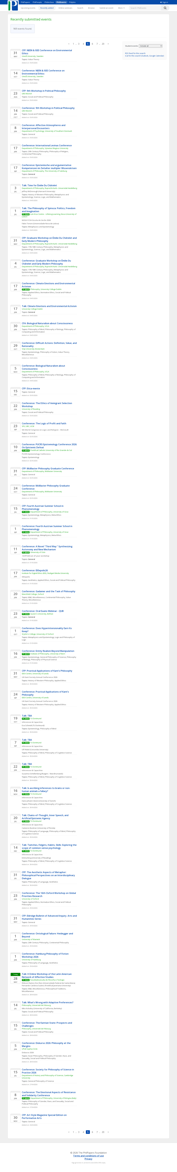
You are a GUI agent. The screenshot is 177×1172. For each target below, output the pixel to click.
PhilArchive (49, 2)
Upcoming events (28, 8)
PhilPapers (25, 2)
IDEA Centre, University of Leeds (35, 673)
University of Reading (31, 409)
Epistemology (33, 352)
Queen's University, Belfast (41, 614)
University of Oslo (37, 552)
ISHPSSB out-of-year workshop (35, 556)
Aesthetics (32, 580)
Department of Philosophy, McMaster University (42, 471)
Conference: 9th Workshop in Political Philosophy (48, 108)
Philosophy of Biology (54, 329)
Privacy (88, 1158)
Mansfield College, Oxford (33, 594)
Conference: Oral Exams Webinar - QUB (43, 611)
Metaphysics (45, 515)
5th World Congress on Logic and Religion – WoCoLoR (45, 430)
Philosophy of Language (38, 831)
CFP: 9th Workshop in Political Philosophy (44, 90)
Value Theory (33, 59)
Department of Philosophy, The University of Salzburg (44, 171)
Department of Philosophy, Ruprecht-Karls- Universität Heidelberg (49, 188)
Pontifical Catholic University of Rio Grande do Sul (51, 450)
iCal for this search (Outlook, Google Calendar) (144, 55)
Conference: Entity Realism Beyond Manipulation (48, 650)
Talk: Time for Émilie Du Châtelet (39, 185)
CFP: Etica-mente (31, 388)
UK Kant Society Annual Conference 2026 (39, 677)
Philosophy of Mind (36, 329)
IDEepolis (26, 577)
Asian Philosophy (35, 1056)
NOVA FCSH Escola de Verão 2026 (36, 220)
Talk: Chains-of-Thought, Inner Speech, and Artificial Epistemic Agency (45, 817)
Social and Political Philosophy (40, 97)
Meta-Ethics (56, 515)
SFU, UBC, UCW (28, 426)
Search (80, 8)
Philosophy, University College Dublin (46, 289)
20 (103, 43)
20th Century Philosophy (38, 151)
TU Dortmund (35, 718)
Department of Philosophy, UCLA (35, 326)
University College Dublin (32, 309)
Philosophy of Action (48, 352)
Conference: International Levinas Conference (47, 145)
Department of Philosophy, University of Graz (49, 512)
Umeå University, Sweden (32, 56)
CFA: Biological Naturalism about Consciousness (47, 323)
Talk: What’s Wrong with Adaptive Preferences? (47, 1002)
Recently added (47, 8)
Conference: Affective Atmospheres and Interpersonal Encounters (44, 127)
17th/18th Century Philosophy (40, 247)
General (31, 134)
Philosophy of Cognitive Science (58, 752)
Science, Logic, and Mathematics (47, 197)
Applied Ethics (34, 292)
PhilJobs (72, 2)
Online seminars (65, 8)
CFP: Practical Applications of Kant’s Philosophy (47, 670)
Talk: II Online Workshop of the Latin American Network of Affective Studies (47, 975)
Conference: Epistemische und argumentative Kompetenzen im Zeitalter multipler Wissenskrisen (49, 167)
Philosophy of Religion (58, 151)
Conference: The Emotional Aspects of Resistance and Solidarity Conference (49, 1094)
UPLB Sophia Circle (29, 1049)
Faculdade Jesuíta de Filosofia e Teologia (47, 980)
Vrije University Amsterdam (33, 349)
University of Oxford (30, 899)
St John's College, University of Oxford (38, 634)
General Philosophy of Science (53, 657)
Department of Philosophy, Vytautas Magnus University (45, 148)
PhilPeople (37, 2)
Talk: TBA (27, 715)
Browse (91, 8)
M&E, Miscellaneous (36, 597)
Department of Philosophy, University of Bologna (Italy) (53, 1098)
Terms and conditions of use (88, 1155)
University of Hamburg (31, 959)
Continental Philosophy (31, 154)
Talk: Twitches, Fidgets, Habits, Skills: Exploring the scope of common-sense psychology (49, 846)
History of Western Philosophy (41, 194)
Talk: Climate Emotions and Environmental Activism (49, 306)
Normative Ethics (47, 292)
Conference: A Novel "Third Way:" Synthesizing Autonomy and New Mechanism (47, 548)
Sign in (164, 2)
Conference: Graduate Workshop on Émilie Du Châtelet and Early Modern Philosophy (46, 262)
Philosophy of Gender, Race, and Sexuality (46, 1101)
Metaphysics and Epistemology (41, 226)
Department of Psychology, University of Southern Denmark (47, 131)
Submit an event (106, 8)
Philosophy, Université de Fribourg (36, 1005)
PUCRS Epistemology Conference (36, 454)
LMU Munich (27, 93)
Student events (131, 46)
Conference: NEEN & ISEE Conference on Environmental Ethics (43, 72)
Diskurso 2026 (28, 1052)
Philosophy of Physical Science (44, 659)
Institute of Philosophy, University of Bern (47, 653)
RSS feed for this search (135, 53)
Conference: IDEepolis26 (35, 570)
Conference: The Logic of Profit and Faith (44, 423)
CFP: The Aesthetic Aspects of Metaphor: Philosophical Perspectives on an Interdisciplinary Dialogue (49, 875)
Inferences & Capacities (32, 722)
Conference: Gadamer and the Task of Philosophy (48, 591)
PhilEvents (61, 2)
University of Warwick (31, 939)
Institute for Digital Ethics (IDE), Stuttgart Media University (45, 573)
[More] (121, 8)
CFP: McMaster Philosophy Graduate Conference (48, 468)
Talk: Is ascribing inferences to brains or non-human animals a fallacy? (46, 790)
